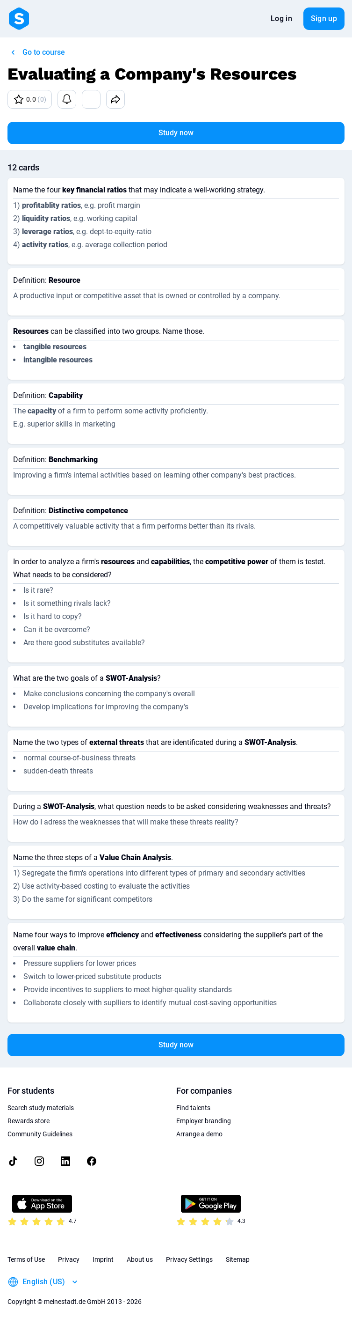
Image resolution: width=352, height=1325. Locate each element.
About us (140, 1259)
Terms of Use (26, 1259)
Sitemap (238, 1259)
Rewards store (28, 1121)
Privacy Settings (189, 1259)
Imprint (103, 1259)
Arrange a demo (199, 1134)
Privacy (68, 1259)
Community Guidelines (39, 1134)
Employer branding (203, 1121)
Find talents (193, 1108)
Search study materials (40, 1108)
